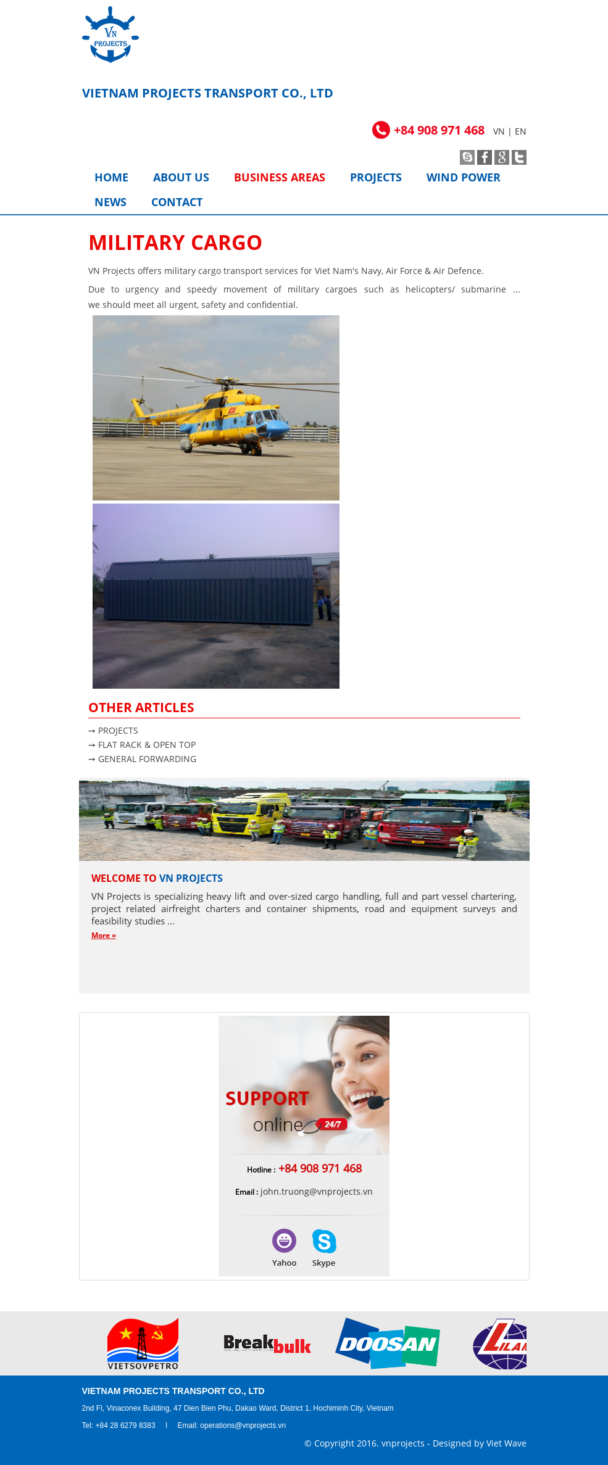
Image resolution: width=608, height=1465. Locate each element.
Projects (376, 177)
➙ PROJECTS (113, 730)
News (110, 201)
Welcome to (157, 878)
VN (499, 131)
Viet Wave (506, 1443)
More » (103, 935)
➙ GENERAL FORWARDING (142, 759)
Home (111, 177)
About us (181, 177)
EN (521, 131)
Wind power (464, 177)
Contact (176, 201)
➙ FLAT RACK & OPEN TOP (142, 744)
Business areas (279, 177)
